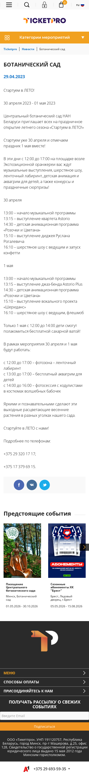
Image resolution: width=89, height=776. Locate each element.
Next (84, 547)
